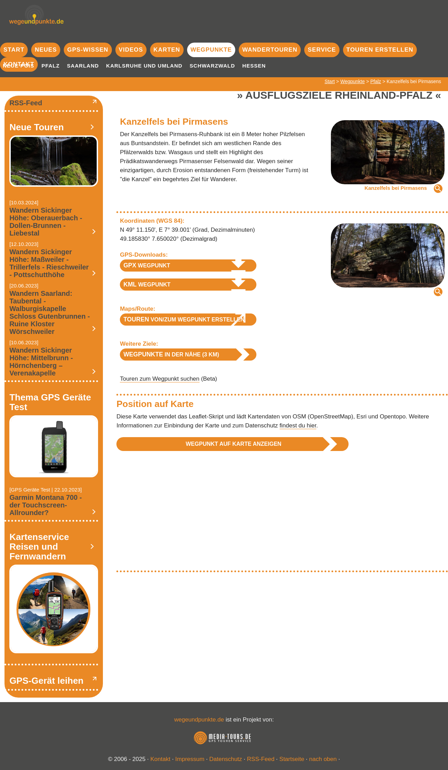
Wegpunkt (146, 265)
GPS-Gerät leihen (46, 680)
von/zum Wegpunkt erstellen (184, 319)
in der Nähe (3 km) (171, 354)
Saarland (83, 66)
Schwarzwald (212, 66)
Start (13, 49)
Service (322, 49)
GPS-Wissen (87, 49)
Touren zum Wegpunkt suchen (159, 378)
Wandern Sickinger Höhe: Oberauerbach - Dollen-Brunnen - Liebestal (45, 221)
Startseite (291, 759)
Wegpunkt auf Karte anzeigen (233, 444)
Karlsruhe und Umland (144, 66)
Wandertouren (269, 49)
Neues (46, 49)
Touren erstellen (379, 49)
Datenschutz (225, 759)
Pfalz (51, 66)
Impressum (189, 759)
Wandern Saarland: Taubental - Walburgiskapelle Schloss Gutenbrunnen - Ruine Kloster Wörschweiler (49, 312)
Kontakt (160, 759)
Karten (166, 49)
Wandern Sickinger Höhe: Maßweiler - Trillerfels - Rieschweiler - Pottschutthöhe (49, 263)
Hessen (254, 66)
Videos (131, 49)
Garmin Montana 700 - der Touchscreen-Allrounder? (45, 505)
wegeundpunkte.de (199, 719)
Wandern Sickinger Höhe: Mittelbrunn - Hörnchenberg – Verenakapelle (41, 361)
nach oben (322, 759)
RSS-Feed (25, 103)
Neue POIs (18, 66)
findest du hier (298, 425)
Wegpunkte (211, 49)
